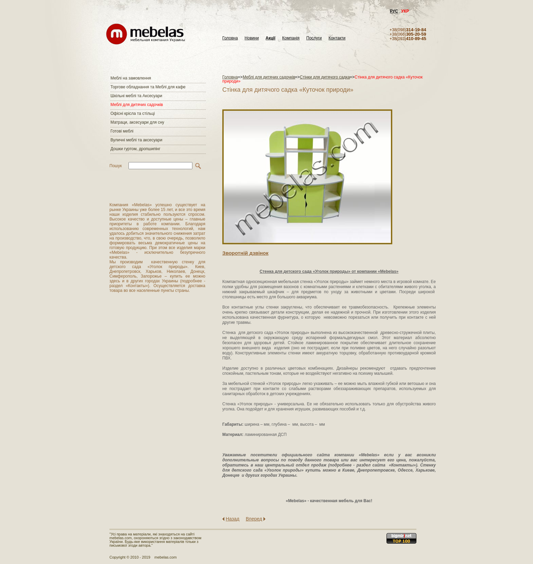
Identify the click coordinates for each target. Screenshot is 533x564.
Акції (270, 38)
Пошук (115, 165)
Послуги (314, 38)
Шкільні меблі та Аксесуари (136, 95)
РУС (394, 11)
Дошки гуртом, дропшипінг (135, 148)
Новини (252, 38)
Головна (230, 38)
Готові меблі (121, 131)
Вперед (254, 519)
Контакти (336, 38)
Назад (232, 519)
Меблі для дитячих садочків (136, 104)
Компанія (290, 38)
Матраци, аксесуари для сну (137, 122)
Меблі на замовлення (130, 78)
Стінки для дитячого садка (325, 77)
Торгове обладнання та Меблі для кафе (148, 87)
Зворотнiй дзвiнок (245, 253)
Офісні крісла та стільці (132, 113)
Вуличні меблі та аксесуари (136, 140)
